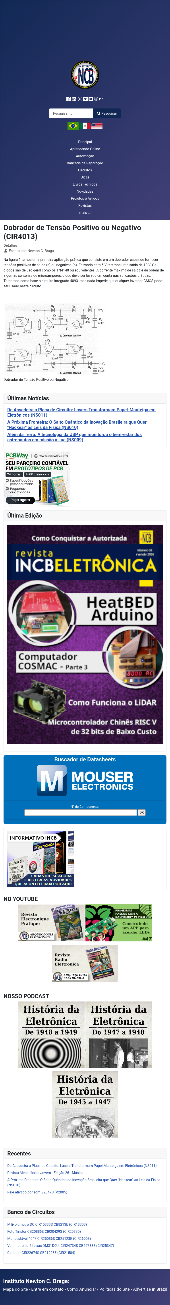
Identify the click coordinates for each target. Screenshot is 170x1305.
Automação (85, 156)
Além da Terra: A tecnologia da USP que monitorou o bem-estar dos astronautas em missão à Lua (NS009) (74, 437)
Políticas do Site (114, 1289)
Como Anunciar (81, 1289)
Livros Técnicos (85, 184)
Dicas (85, 177)
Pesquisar (107, 113)
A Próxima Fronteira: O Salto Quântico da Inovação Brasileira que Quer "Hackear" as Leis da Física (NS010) (77, 424)
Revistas (85, 205)
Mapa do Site (15, 1289)
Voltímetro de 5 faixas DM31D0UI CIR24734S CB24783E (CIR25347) (60, 1246)
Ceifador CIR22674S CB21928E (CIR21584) (41, 1253)
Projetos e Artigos (85, 198)
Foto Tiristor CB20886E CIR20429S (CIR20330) (44, 1231)
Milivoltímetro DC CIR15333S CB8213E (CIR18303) (47, 1224)
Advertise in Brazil (150, 1289)
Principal (85, 142)
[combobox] (71, 113)
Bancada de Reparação (85, 163)
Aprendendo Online (85, 149)
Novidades (85, 191)
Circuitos (85, 170)
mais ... (85, 213)
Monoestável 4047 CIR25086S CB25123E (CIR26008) (49, 1239)
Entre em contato (48, 1289)
